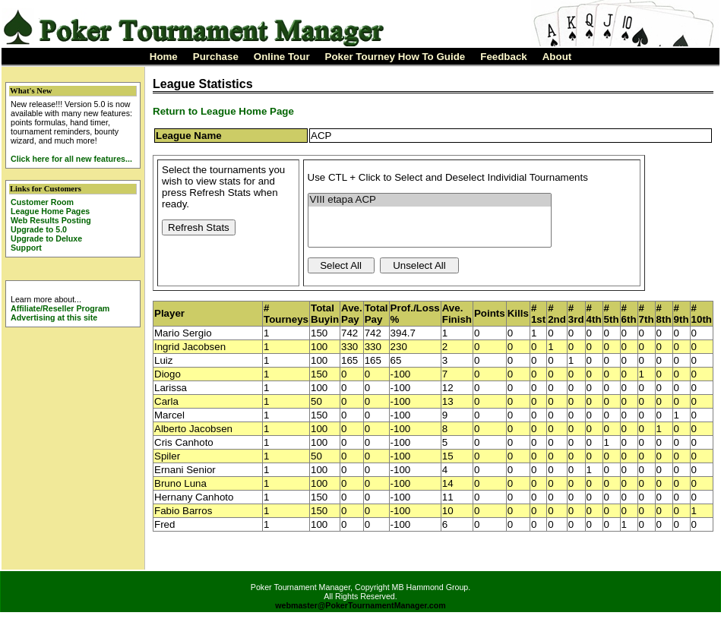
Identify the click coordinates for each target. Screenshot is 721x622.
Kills (518, 313)
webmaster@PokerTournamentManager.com (360, 605)
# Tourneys (286, 313)
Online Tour (282, 56)
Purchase (216, 56)
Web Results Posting (51, 220)
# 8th (664, 313)
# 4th (594, 313)
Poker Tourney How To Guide (395, 56)
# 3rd (576, 313)
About (557, 56)
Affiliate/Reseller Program (60, 308)
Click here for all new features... (71, 158)
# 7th (646, 313)
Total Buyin (325, 313)
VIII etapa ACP (429, 200)
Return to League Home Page (223, 111)
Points (489, 313)
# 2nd (557, 313)
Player (169, 313)
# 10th (701, 313)
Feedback (503, 56)
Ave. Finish (457, 313)
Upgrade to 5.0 (39, 229)
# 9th (681, 313)
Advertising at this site (54, 317)
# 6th (629, 313)
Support (26, 247)
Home (164, 56)
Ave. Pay (351, 313)
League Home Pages (50, 211)
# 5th (611, 313)
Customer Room (42, 202)
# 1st (538, 313)
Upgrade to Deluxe (46, 238)
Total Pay (376, 313)
